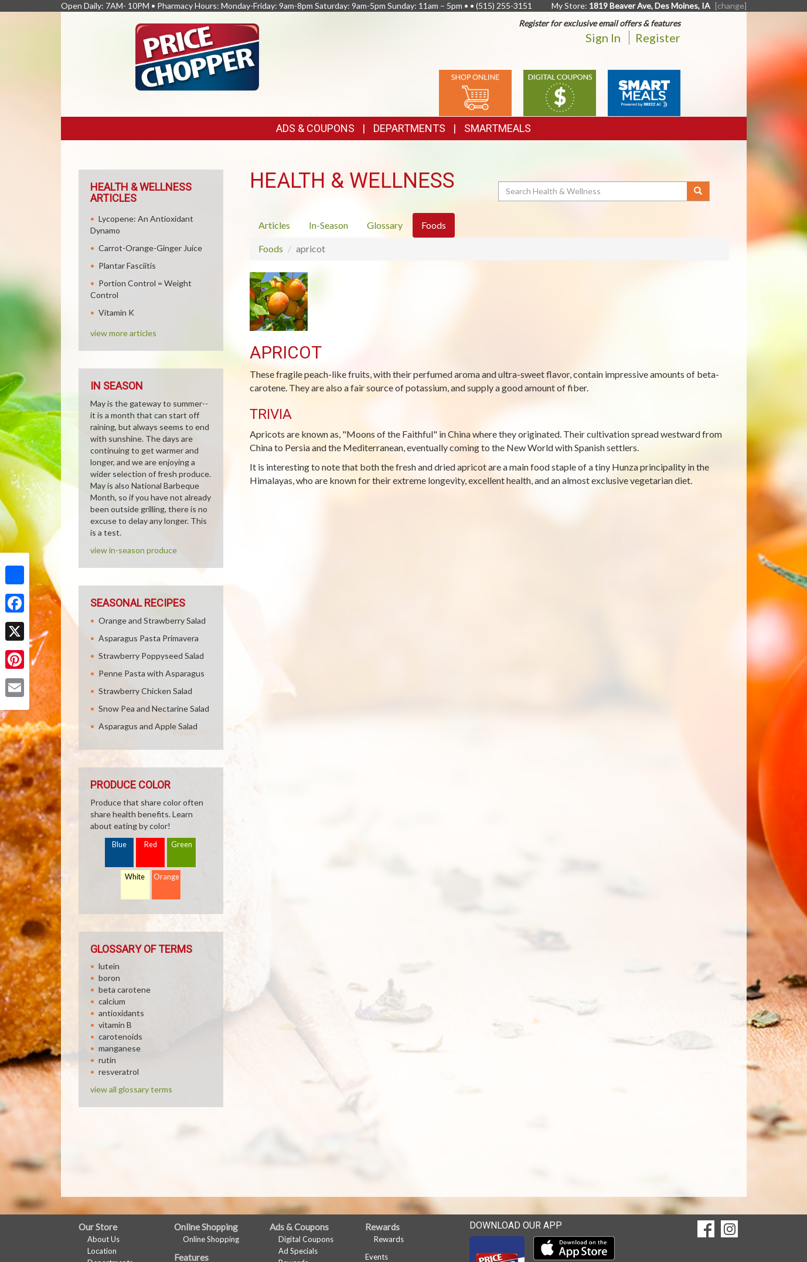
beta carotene (124, 989)
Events (376, 1256)
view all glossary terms (131, 1089)
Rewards (389, 1239)
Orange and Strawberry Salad (152, 620)
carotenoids (120, 1036)
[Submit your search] (698, 191)
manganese (119, 1048)
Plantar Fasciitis (127, 265)
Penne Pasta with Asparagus (151, 673)
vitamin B (115, 1025)
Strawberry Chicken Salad (145, 691)
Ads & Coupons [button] (315, 128)
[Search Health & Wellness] (593, 191)
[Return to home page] (197, 56)
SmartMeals (497, 128)
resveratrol (118, 1072)
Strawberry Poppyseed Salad (151, 656)
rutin (107, 1060)
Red (150, 844)
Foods (270, 248)
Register (657, 38)
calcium (111, 1001)
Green (181, 844)
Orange (166, 876)
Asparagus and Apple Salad (148, 726)
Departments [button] (409, 128)
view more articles (123, 333)
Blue (119, 844)
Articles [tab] (274, 225)
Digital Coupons (305, 1239)
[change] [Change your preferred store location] (731, 6)
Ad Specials (298, 1251)
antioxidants (121, 1013)
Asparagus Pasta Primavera (148, 638)
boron (109, 978)
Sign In (603, 38)
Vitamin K (116, 312)
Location (102, 1251)
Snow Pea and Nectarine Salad (153, 708)
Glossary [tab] (385, 225)
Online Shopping (211, 1239)
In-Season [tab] (328, 225)
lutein (109, 966)
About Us (103, 1239)
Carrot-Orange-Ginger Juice (150, 248)
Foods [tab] (433, 225)
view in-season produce (133, 550)
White (135, 876)
